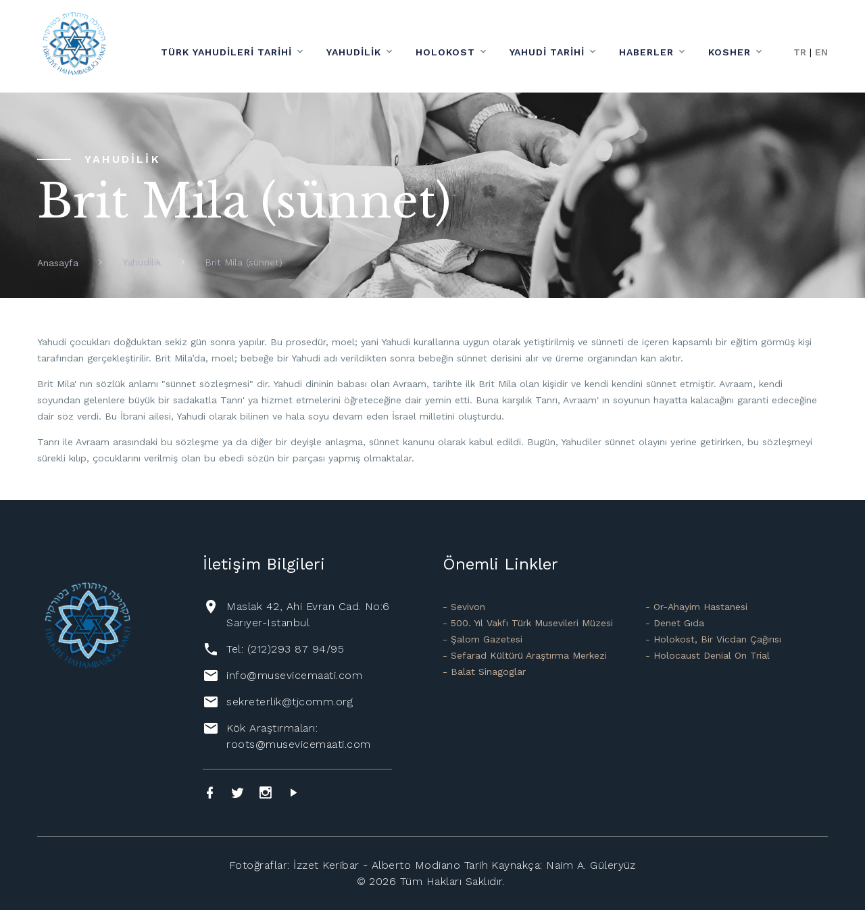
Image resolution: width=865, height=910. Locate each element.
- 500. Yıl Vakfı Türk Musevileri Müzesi (528, 622)
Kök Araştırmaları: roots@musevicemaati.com (298, 736)
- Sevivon (464, 606)
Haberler (646, 52)
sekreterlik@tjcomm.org (289, 701)
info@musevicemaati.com (294, 675)
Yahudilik (353, 52)
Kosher (729, 52)
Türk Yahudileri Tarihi (226, 52)
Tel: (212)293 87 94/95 (285, 648)
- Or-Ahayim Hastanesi (696, 606)
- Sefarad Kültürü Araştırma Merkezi (525, 655)
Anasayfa (57, 262)
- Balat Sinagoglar (484, 671)
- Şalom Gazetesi (482, 639)
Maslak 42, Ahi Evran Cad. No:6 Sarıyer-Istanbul (307, 614)
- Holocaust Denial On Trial (707, 655)
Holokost (445, 52)
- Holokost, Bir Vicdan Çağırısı (713, 639)
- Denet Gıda (674, 622)
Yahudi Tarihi (547, 52)
